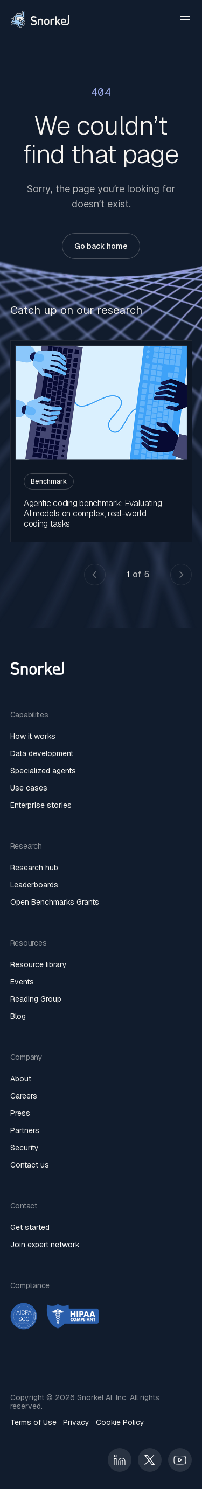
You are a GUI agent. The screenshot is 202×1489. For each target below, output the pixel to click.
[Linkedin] (119, 1460)
